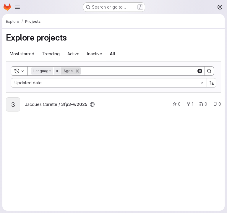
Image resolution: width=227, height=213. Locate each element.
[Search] (138, 71)
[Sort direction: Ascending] (211, 83)
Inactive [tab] (94, 53)
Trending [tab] (51, 53)
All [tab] (112, 53)
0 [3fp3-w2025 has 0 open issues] (217, 103)
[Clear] (199, 71)
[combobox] (109, 83)
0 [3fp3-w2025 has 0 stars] (177, 103)
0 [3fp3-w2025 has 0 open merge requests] (203, 103)
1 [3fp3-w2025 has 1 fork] (190, 103)
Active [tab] (73, 53)
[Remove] (77, 71)
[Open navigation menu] (17, 7)
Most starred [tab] (22, 53)
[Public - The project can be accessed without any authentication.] (92, 104)
